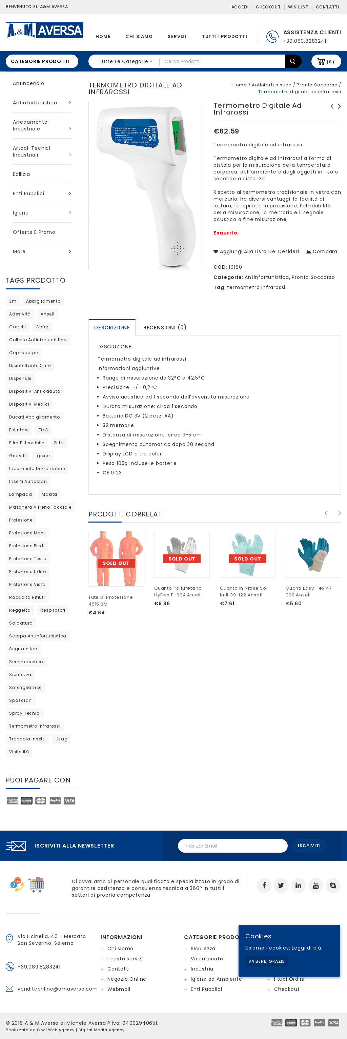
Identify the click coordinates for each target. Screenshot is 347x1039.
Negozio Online (126, 979)
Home (103, 36)
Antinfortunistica (42, 102)
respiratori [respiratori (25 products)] (52, 610)
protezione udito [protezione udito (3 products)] (27, 571)
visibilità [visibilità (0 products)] (19, 752)
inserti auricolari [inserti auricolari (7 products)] (28, 481)
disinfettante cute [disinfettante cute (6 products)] (29, 365)
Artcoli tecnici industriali (42, 151)
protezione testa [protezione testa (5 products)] (28, 559)
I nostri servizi (125, 958)
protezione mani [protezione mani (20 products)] (27, 533)
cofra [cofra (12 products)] (42, 327)
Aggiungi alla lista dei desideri (258, 251)
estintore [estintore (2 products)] (19, 430)
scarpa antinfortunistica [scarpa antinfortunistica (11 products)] (37, 636)
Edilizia (21, 174)
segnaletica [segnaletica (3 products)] (23, 649)
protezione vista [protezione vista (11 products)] (27, 584)
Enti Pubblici (42, 193)
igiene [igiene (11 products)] (43, 456)
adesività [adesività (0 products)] (20, 314)
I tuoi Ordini (289, 979)
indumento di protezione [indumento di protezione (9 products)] (37, 468)
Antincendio (28, 83)
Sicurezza (203, 948)
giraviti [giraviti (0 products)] (17, 456)
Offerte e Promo (34, 232)
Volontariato (207, 958)
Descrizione (112, 327)
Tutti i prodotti (224, 36)
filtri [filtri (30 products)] (59, 443)
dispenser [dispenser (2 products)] (20, 378)
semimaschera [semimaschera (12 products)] (27, 662)
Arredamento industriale (42, 125)
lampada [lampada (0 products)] (20, 494)
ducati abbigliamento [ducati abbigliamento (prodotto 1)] (34, 417)
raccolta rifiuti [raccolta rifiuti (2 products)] (27, 597)
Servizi (177, 36)
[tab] (112, 327)
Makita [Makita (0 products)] (49, 494)
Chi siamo (138, 36)
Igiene (42, 212)
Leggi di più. (307, 947)
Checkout (268, 7)
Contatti (327, 7)
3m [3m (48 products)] (13, 301)
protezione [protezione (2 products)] (21, 520)
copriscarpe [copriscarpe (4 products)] (23, 352)
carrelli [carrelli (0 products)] (17, 327)
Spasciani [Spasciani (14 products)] (21, 700)
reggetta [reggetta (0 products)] (19, 610)
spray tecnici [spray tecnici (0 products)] (25, 713)
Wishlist (298, 7)
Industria (202, 968)
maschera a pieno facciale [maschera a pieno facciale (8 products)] (40, 507)
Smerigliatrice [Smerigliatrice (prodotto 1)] (25, 687)
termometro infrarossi (256, 287)
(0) (330, 62)
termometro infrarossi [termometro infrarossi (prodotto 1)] (35, 726)
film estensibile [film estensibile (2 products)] (26, 443)
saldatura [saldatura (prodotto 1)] (21, 623)
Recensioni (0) (165, 327)
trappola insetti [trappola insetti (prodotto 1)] (27, 739)
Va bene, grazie (266, 961)
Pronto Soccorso (317, 85)
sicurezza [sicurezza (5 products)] (20, 674)
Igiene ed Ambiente (216, 979)
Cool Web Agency (56, 1030)
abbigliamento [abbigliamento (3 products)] (43, 301)
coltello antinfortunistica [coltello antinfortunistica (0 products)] (38, 340)
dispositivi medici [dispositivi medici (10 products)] (29, 404)
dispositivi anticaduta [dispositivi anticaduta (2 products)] (35, 391)
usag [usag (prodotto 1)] (62, 739)
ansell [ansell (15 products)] (48, 314)
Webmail (118, 989)
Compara (325, 251)
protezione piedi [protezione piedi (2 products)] (27, 546)
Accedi (240, 7)
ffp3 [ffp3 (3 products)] (43, 430)
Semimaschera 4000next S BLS (330, 110)
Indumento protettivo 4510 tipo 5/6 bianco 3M (337, 113)
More (42, 251)
